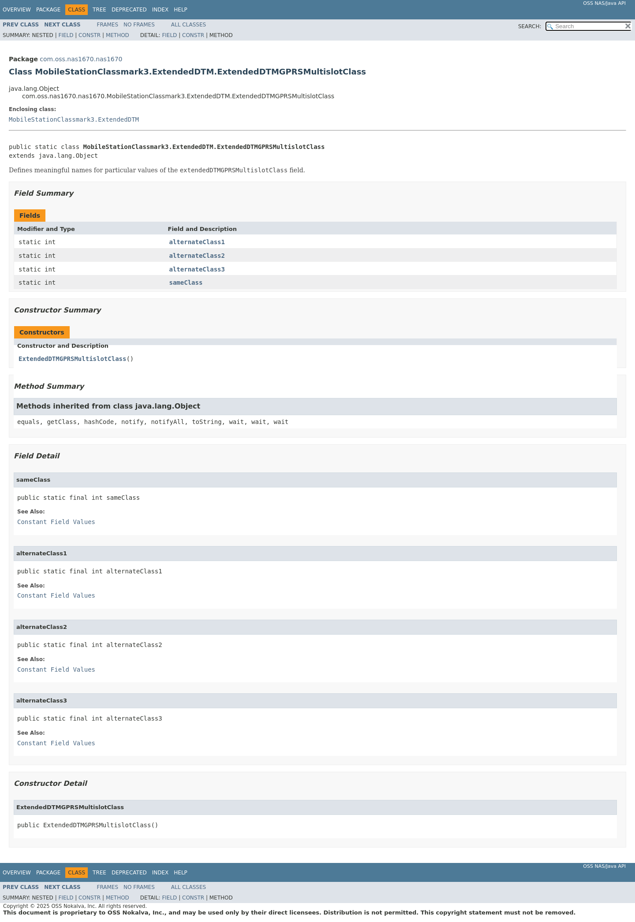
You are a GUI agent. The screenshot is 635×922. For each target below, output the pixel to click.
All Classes (188, 25)
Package (48, 10)
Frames (108, 25)
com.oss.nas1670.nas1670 (81, 59)
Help (180, 10)
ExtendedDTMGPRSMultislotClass (72, 358)
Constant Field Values (56, 521)
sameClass (186, 282)
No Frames (139, 25)
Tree (99, 10)
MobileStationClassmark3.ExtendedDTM (74, 119)
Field (65, 35)
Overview (17, 10)
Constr (89, 35)
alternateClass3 (197, 269)
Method (117, 35)
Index (160, 10)
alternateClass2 (197, 255)
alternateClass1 (197, 241)
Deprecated (129, 10)
